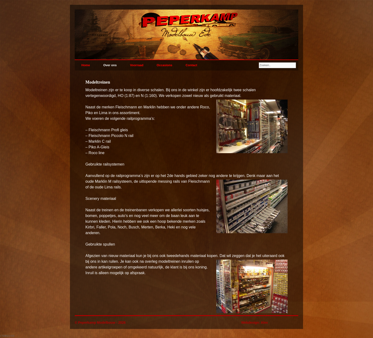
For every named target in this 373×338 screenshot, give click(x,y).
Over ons (110, 65)
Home (85, 65)
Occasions (164, 65)
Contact (191, 65)
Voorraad (136, 65)
